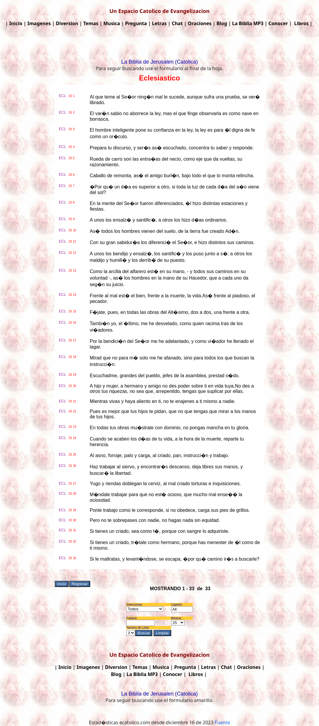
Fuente (222, 722)
